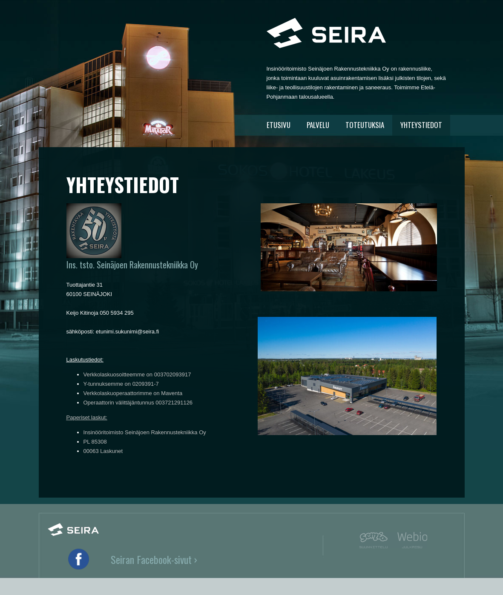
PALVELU (318, 125)
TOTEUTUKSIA (364, 125)
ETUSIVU (278, 125)
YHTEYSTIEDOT (421, 125)
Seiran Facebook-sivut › (154, 559)
